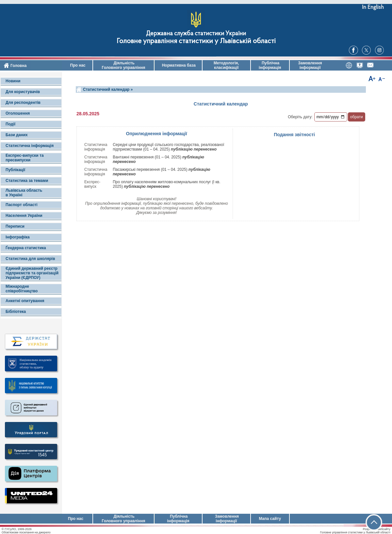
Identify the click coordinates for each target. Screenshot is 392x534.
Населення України (24, 215)
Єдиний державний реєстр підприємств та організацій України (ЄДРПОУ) (32, 273)
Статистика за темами (27, 180)
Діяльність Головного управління (123, 65)
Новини (13, 81)
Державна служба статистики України (196, 34)
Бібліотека (16, 311)
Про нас (77, 65)
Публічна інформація (270, 65)
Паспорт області (22, 204)
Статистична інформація (30, 145)
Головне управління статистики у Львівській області (196, 41)
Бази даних (17, 135)
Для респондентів (23, 102)
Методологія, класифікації (226, 65)
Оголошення (18, 113)
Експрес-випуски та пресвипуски (25, 157)
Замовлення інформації (310, 65)
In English (373, 7)
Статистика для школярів (30, 258)
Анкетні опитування (25, 301)
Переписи (15, 226)
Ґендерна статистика (26, 248)
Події (10, 124)
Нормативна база (178, 65)
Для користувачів (23, 91)
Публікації (15, 170)
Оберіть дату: (300, 117)
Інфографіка (18, 237)
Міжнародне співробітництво (22, 288)
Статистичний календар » (108, 89)
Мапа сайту (270, 518)
